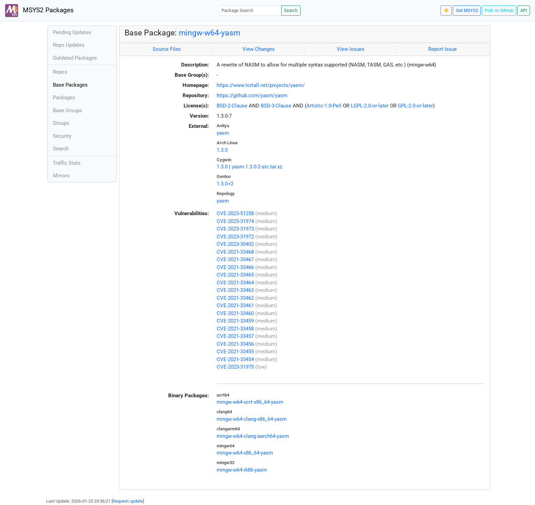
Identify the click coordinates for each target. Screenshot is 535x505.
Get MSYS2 (467, 10)
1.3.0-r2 (225, 184)
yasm (223, 133)
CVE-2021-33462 (235, 298)
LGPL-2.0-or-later (370, 106)
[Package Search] (250, 10)
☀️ (446, 10)
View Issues (350, 49)
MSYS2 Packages (39, 10)
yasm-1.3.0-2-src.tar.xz (257, 167)
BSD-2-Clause (232, 106)
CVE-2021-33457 (235, 336)
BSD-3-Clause (276, 106)
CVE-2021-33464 (235, 283)
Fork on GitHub (499, 10)
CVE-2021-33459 (235, 321)
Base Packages (70, 85)
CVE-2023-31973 (235, 229)
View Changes (258, 49)
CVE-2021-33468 (235, 252)
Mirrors (61, 176)
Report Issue (442, 49)
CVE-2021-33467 (235, 259)
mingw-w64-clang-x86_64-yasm (252, 419)
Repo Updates (69, 45)
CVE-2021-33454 (235, 359)
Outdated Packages (75, 58)
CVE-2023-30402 (235, 244)
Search (291, 10)
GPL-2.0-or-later (415, 106)
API (523, 10)
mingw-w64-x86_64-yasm (245, 453)
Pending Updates (72, 32)
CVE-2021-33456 (235, 344)
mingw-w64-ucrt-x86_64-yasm (250, 402)
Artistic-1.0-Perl (324, 106)
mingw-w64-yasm (209, 32)
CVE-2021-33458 (235, 329)
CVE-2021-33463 (235, 290)
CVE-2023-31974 (235, 221)
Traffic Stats (67, 163)
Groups (61, 123)
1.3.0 (222, 150)
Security (62, 136)
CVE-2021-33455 (235, 351)
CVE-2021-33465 (235, 275)
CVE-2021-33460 (235, 313)
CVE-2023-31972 (235, 237)
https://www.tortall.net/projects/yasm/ (261, 85)
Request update (128, 501)
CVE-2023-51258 (235, 213)
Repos (60, 72)
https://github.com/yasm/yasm (252, 95)
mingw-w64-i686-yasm (242, 470)
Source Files (167, 49)
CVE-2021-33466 (235, 267)
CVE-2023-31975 (235, 367)
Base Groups (67, 110)
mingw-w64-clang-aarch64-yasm (253, 436)
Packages (64, 97)
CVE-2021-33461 (235, 305)
